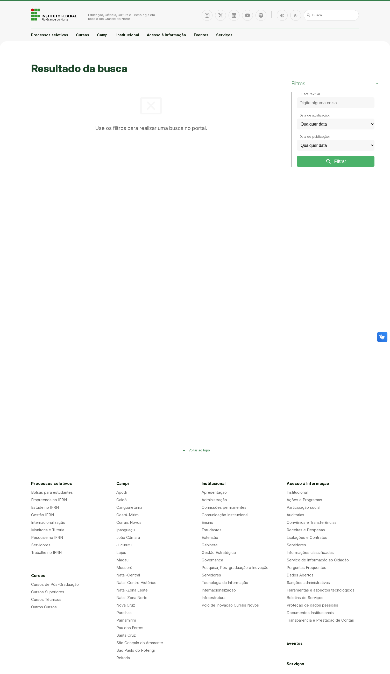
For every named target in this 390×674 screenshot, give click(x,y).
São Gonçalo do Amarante (139, 642)
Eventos (201, 35)
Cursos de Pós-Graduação (55, 584)
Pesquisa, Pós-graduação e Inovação (235, 567)
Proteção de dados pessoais (312, 605)
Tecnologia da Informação (225, 582)
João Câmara (128, 537)
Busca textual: (310, 94)
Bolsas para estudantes (52, 492)
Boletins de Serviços (305, 597)
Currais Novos (128, 522)
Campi (103, 35)
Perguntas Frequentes (306, 567)
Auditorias (295, 514)
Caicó (121, 499)
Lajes (121, 552)
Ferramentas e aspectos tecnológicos (320, 590)
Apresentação (214, 492)
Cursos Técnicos (46, 599)
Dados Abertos (300, 575)
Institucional (127, 35)
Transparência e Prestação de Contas (320, 620)
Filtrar (335, 161)
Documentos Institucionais (310, 612)
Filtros (298, 83)
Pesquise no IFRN (47, 537)
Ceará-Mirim (127, 514)
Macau (122, 560)
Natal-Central (128, 575)
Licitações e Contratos (307, 537)
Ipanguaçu (125, 529)
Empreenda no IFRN (49, 499)
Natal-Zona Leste (132, 590)
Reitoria (123, 657)
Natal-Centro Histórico (136, 582)
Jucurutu (124, 544)
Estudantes (212, 529)
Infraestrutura (213, 597)
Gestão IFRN (42, 514)
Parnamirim (126, 620)
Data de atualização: (315, 115)
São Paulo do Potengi (135, 650)
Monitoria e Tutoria (47, 529)
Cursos (82, 35)
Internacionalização (48, 522)
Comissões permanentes (224, 507)
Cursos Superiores (47, 591)
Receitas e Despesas (306, 529)
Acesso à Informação (166, 35)
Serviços (224, 35)
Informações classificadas (310, 552)
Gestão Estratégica (219, 552)
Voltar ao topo (199, 450)
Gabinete (210, 544)
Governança (212, 560)
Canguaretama (129, 507)
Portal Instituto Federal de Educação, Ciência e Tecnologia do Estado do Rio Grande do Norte (54, 14)
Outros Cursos (44, 606)
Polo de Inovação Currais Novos (230, 605)
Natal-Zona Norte (131, 597)
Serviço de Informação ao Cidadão (318, 560)
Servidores (41, 544)
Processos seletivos (49, 35)
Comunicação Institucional (225, 514)
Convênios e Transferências (312, 522)
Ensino (207, 522)
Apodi (121, 492)
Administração (214, 499)
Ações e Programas (304, 499)
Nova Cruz (125, 605)
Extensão (210, 537)
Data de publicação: (315, 137)
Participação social (303, 507)
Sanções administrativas (308, 582)
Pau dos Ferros (129, 627)
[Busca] (331, 15)
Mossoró (124, 567)
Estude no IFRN (45, 507)
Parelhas (124, 612)
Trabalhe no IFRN (46, 552)
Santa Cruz (126, 635)
